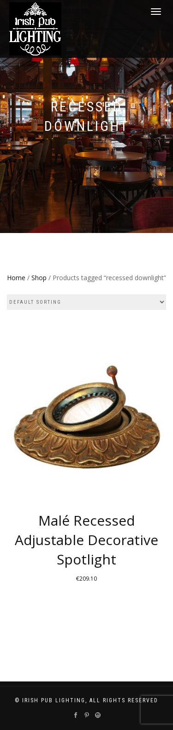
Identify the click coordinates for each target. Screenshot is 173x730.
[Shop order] (86, 302)
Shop (39, 277)
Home (16, 277)
